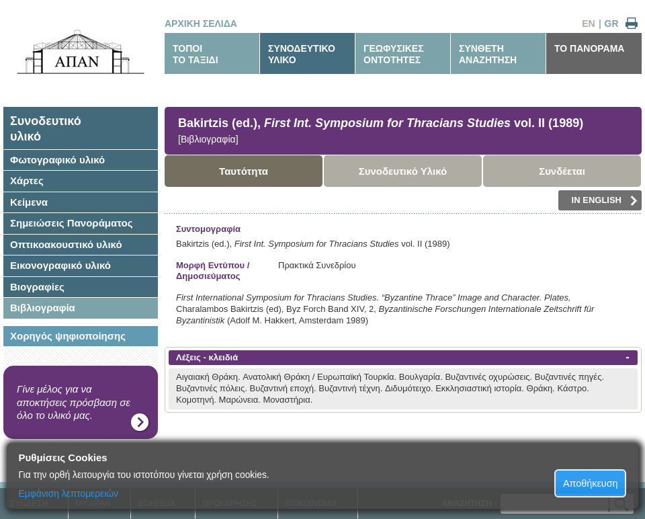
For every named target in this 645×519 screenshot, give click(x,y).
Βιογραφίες (37, 286)
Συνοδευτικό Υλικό (403, 171)
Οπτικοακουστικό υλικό (66, 244)
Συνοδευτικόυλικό (45, 128)
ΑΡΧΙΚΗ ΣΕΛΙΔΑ (201, 23)
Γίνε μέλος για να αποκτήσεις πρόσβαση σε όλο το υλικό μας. (73, 402)
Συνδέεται (562, 171)
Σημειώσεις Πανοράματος (71, 223)
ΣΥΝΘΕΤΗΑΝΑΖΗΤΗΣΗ (488, 54)
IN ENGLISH (605, 200)
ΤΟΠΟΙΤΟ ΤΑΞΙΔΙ (195, 54)
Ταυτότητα (243, 171)
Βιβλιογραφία (42, 307)
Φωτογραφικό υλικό (57, 159)
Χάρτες (27, 180)
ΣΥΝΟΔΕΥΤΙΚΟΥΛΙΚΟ (301, 54)
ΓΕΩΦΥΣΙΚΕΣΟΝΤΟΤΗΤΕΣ (393, 54)
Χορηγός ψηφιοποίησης (68, 336)
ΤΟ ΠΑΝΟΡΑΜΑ (589, 48)
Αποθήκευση (590, 483)
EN (588, 23)
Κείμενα (29, 202)
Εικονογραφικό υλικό (60, 265)
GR (612, 23)
